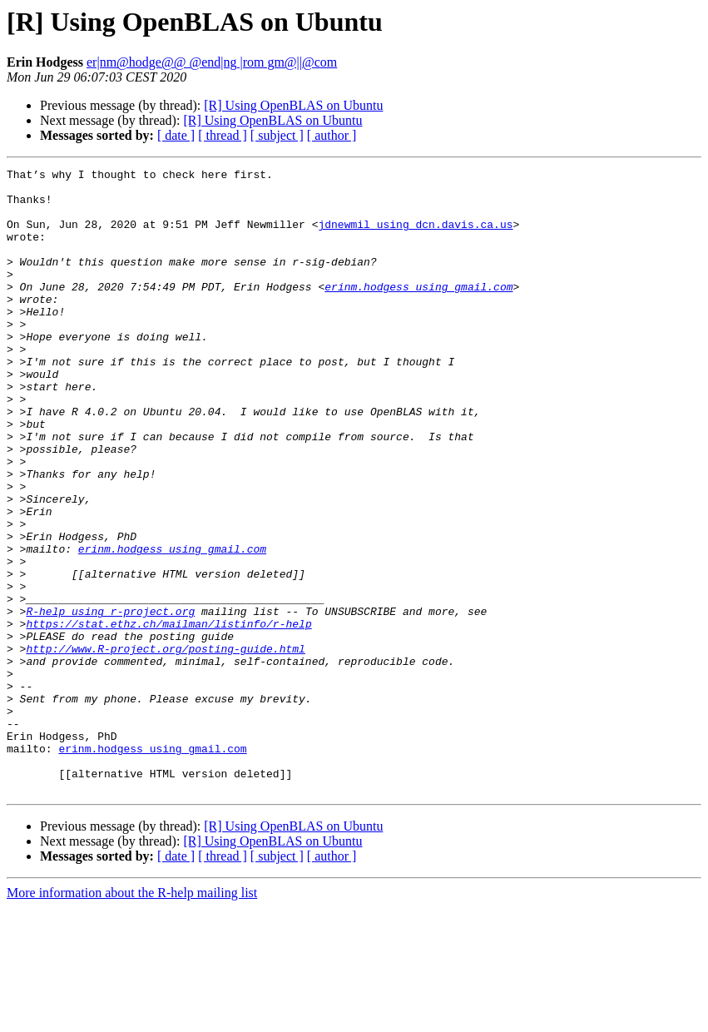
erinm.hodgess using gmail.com (418, 311)
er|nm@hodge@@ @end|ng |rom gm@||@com (212, 62)
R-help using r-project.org (110, 700)
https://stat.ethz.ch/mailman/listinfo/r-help (168, 715)
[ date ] (176, 135)
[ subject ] (277, 135)
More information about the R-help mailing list (132, 1017)
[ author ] (332, 135)
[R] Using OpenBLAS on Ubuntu (293, 105)
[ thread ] (222, 135)
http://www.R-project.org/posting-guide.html (165, 745)
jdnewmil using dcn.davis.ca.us (415, 236)
